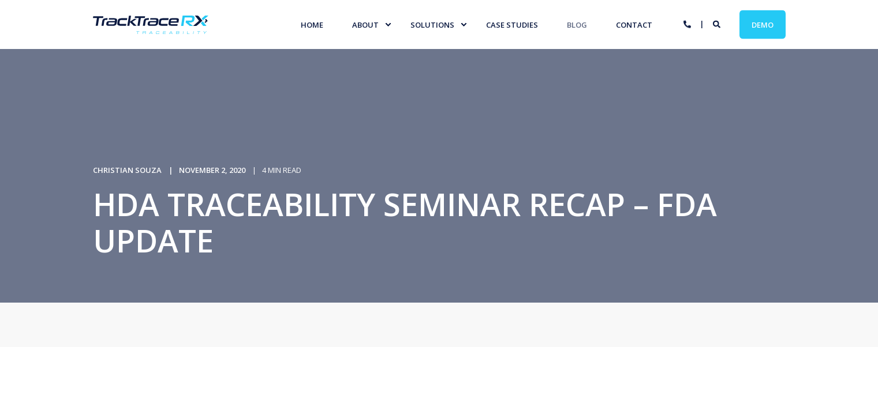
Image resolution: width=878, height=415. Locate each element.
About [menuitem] (365, 24)
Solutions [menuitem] (432, 24)
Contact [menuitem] (634, 24)
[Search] (717, 23)
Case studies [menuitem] (512, 24)
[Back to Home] (150, 26)
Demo (763, 24)
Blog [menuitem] (577, 24)
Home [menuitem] (312, 24)
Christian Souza (127, 170)
